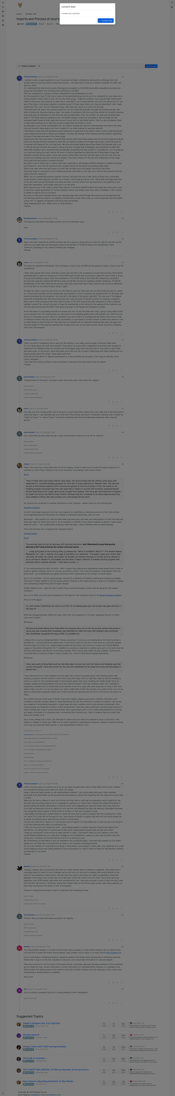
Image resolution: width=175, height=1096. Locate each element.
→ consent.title (105, 20)
